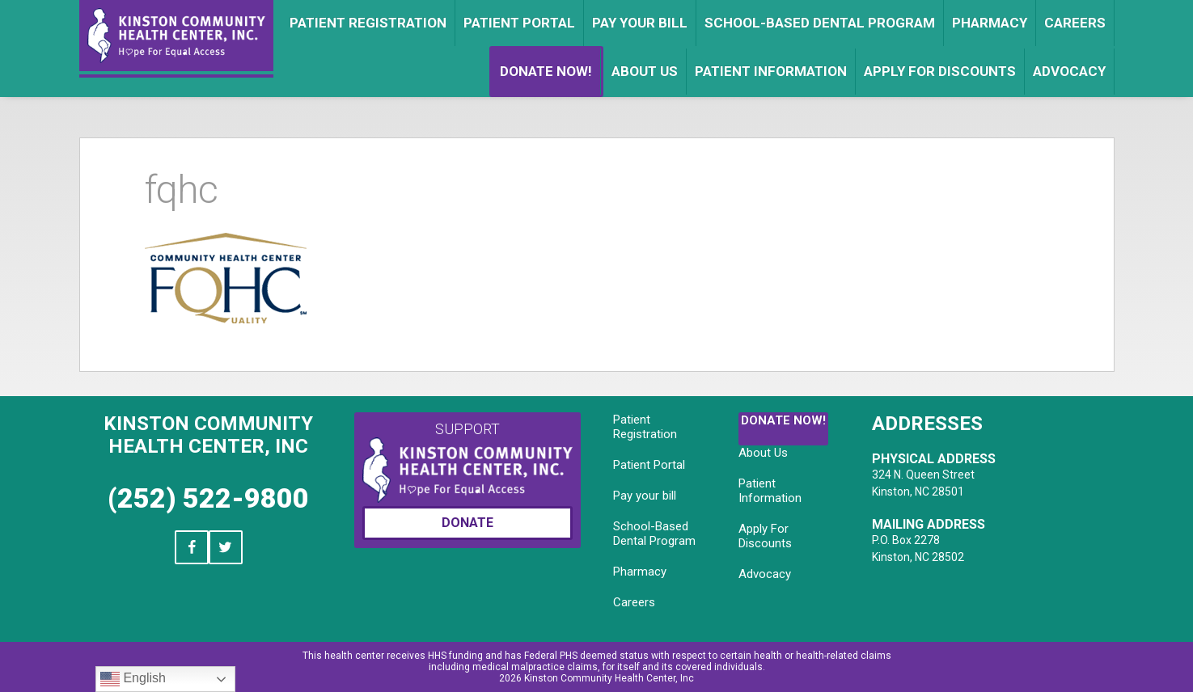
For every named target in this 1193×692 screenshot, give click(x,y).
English (133, 679)
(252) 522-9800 (208, 498)
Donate (467, 522)
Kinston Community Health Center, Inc (208, 435)
